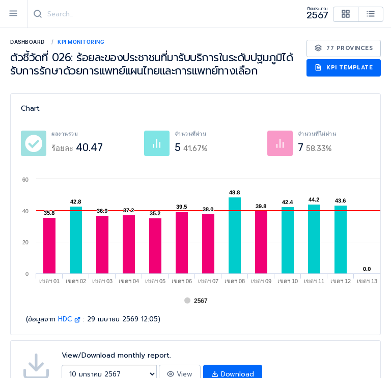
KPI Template (344, 67)
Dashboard (27, 42)
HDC (69, 319)
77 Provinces (344, 48)
